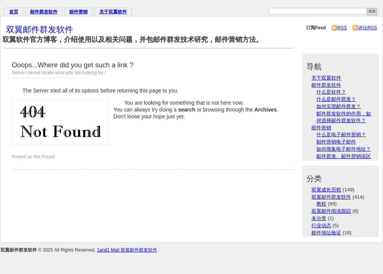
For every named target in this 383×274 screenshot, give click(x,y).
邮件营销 (78, 11)
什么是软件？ (331, 92)
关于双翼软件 (113, 11)
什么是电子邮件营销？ (341, 134)
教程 (321, 204)
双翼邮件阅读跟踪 (331, 211)
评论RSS (367, 27)
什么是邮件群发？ (336, 99)
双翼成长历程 (326, 190)
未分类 (318, 218)
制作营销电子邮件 (336, 142)
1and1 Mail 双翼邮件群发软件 (127, 250)
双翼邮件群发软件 (39, 29)
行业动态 (321, 225)
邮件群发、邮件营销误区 (343, 156)
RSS (342, 27)
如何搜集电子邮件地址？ (343, 149)
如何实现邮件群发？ (338, 106)
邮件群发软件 (43, 11)
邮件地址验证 (326, 233)
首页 (13, 11)
